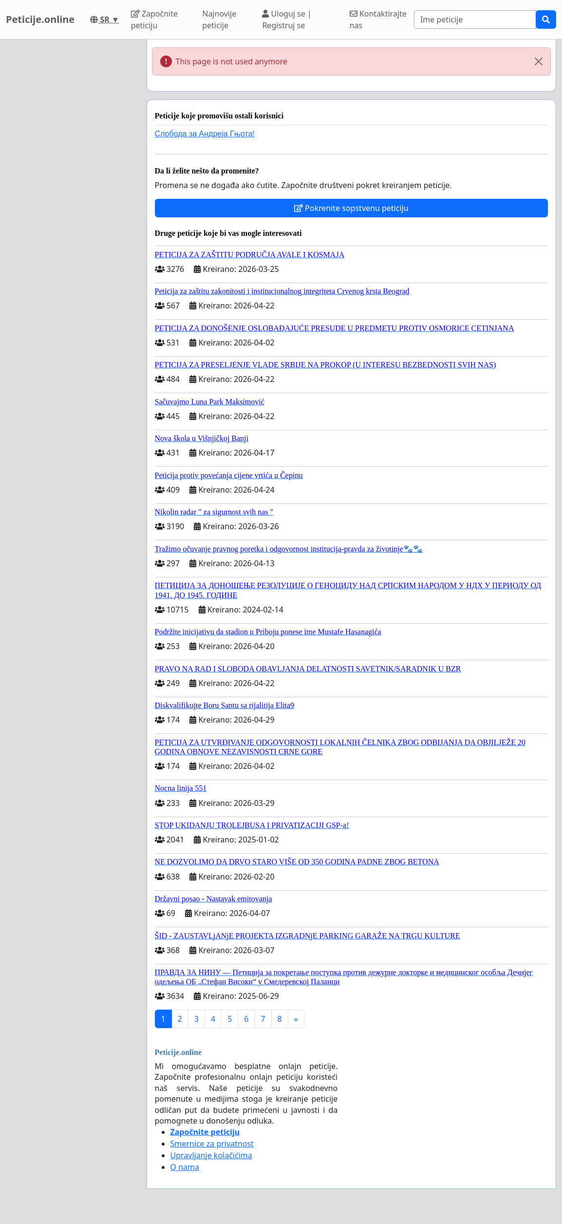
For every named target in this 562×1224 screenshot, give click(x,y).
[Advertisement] (70, 185)
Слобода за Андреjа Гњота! (205, 134)
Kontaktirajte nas (378, 19)
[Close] (538, 61)
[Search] (475, 19)
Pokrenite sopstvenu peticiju (351, 208)
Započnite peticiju (154, 19)
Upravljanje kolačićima (211, 1155)
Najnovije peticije (219, 19)
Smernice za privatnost (212, 1143)
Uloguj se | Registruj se (286, 19)
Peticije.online (40, 19)
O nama (184, 1167)
